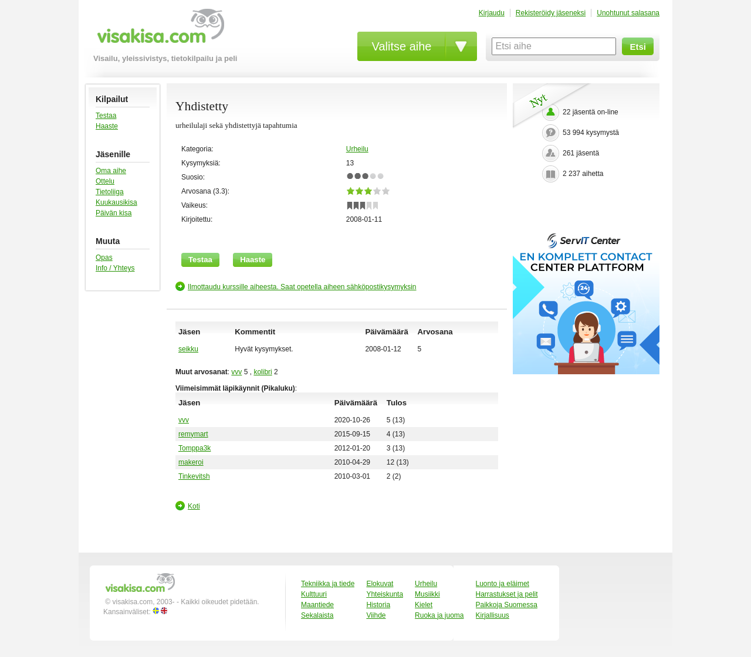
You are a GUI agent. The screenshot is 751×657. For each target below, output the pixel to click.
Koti (194, 506)
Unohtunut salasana (628, 13)
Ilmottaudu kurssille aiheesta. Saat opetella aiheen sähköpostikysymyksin (302, 287)
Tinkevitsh (194, 476)
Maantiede (317, 605)
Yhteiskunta (384, 594)
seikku (188, 349)
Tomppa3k (194, 448)
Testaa (106, 115)
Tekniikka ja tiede (327, 584)
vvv (236, 372)
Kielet (423, 605)
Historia (378, 605)
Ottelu (105, 181)
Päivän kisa (113, 213)
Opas (104, 257)
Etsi (638, 47)
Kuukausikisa (116, 202)
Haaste (107, 126)
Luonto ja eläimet (502, 584)
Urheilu (357, 149)
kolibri (262, 372)
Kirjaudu (492, 13)
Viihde (375, 615)
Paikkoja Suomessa (506, 605)
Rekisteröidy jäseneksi (551, 13)
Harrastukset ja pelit (507, 594)
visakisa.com (158, 30)
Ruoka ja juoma (439, 615)
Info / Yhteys (115, 268)
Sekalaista (317, 615)
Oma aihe (111, 171)
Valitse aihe (402, 46)
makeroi (191, 462)
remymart (193, 434)
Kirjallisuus (492, 615)
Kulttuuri (314, 594)
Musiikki (427, 594)
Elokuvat (379, 584)
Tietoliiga (110, 192)
